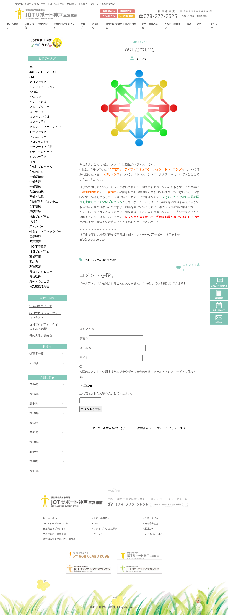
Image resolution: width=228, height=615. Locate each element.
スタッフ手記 (37, 121)
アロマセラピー (39, 82)
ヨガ (32, 161)
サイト (83, 357)
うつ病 (33, 92)
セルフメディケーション (45, 126)
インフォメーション (42, 87)
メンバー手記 (37, 156)
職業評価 (35, 256)
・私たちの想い (49, 518)
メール (85, 348)
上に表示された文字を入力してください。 (106, 393)
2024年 (34, 403)
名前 (83, 338)
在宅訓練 (35, 206)
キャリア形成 (37, 102)
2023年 (34, 413)
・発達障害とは (150, 523)
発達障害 (35, 241)
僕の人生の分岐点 (40, 335)
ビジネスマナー (39, 136)
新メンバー (36, 226)
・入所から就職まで (101, 518)
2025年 (34, 394)
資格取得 (35, 276)
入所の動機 (36, 191)
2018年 (34, 461)
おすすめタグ (47, 58)
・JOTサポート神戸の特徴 (54, 523)
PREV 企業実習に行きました (112, 428)
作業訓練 (35, 186)
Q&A (189, 24)
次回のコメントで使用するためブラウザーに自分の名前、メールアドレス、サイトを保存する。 (137, 374)
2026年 (34, 384)
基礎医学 (35, 211)
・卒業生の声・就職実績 (53, 533)
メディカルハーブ (40, 151)
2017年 (34, 471)
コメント (86, 328)
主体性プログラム (40, 166)
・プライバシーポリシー (155, 533)
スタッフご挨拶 (39, 117)
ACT (32, 67)
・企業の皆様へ (150, 518)
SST (32, 77)
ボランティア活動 (40, 146)
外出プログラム (39, 216)
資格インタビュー (40, 271)
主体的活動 (36, 171)
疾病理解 (35, 236)
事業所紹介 (36, 176)
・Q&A (94, 523)
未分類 (33, 363)
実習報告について (40, 306)
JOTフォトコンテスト (43, 72)
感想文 (33, 221)
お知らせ (35, 97)
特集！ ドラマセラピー (45, 231)
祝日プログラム (39, 251)
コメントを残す (191, 267)
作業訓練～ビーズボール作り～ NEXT (162, 428)
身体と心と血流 (39, 281)
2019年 (34, 451)
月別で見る (47, 377)
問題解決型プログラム (43, 201)
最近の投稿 (47, 298)
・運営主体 (148, 528)
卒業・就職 (36, 196)
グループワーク (39, 107)
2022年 (34, 422)
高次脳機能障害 (39, 286)
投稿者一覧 (36, 353)
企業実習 (35, 181)
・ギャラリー (98, 533)
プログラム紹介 (39, 141)
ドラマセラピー (39, 131)
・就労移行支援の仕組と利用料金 (58, 539)
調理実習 (35, 266)
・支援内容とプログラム (53, 528)
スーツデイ (36, 112)
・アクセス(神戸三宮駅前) (104, 528)
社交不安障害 (37, 246)
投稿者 (47, 346)
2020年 (34, 442)
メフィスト (143, 59)
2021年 (34, 432)
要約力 (33, 261)
